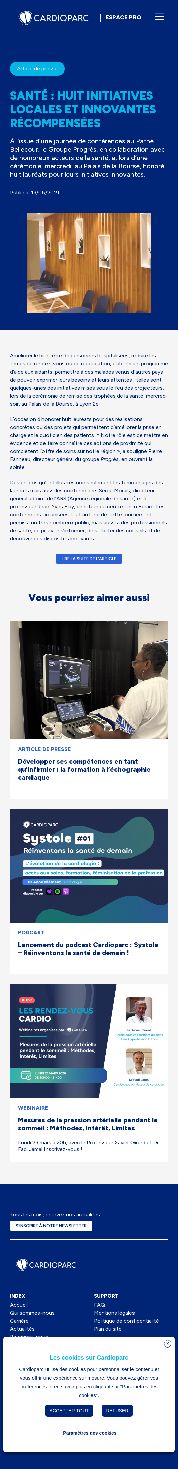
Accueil (19, 1305)
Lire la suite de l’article (89, 558)
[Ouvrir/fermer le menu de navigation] (159, 16)
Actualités (22, 1329)
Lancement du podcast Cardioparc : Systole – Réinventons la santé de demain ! (88, 949)
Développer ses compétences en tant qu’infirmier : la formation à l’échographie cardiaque (84, 769)
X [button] (167, 1344)
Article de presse (37, 68)
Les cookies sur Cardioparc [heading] (89, 1357)
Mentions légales (114, 1313)
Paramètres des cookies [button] (89, 1433)
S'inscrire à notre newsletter (51, 1225)
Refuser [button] (117, 1410)
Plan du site (108, 1329)
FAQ (99, 1305)
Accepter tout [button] (69, 1410)
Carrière (19, 1321)
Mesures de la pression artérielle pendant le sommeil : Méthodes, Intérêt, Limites (88, 1124)
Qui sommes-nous (32, 1313)
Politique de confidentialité (126, 1321)
